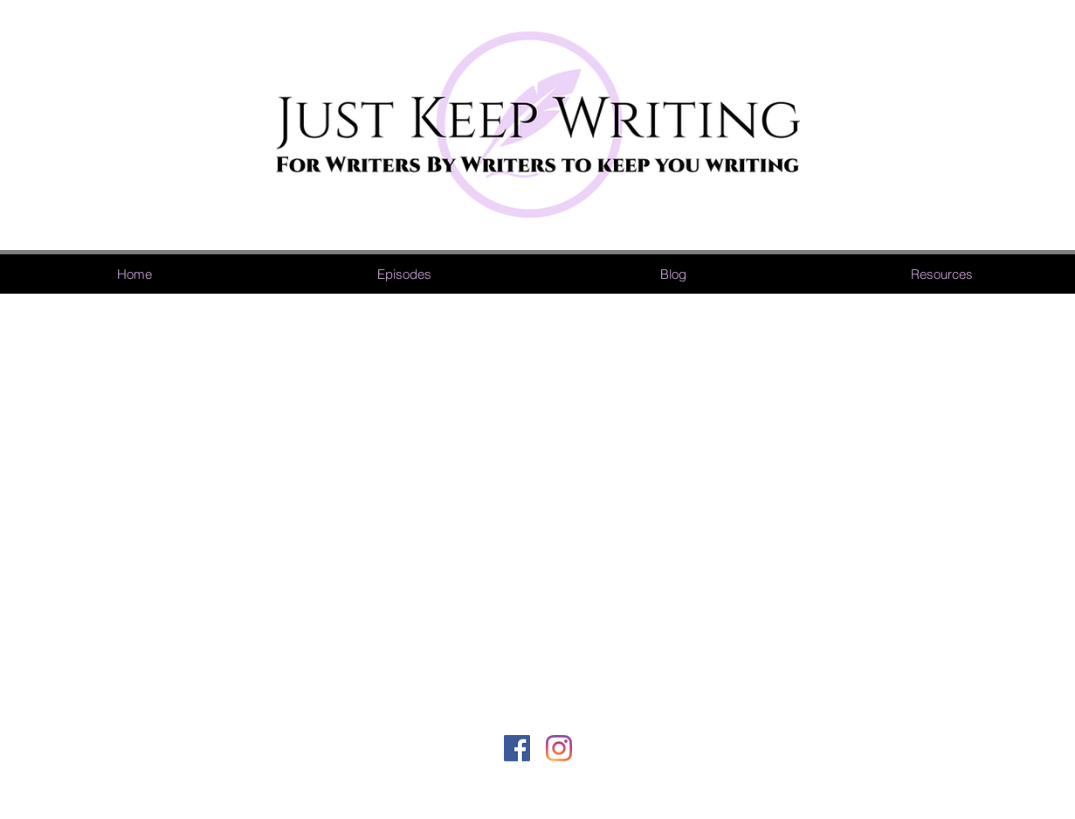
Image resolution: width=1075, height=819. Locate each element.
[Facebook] (517, 748)
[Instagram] (559, 748)
